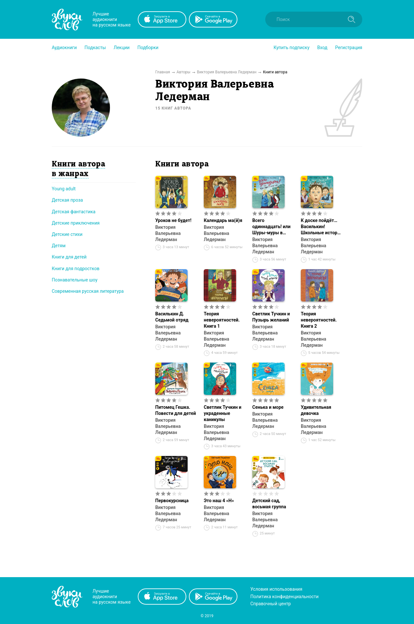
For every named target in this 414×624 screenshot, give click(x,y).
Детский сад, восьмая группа (269, 503)
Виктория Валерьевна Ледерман (167, 233)
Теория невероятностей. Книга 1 (222, 320)
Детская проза (67, 200)
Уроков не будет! (173, 220)
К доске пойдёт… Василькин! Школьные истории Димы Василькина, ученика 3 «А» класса (322, 227)
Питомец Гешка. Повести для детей (175, 410)
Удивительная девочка (316, 410)
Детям (59, 245)
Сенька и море (268, 407)
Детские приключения (76, 223)
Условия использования (276, 589)
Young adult (64, 188)
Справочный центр (270, 603)
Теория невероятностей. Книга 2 (319, 320)
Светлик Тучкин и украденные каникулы (222, 413)
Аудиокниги (64, 47)
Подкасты (95, 47)
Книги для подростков (75, 268)
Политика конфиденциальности (284, 596)
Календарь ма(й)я (223, 220)
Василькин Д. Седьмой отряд (172, 317)
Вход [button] (322, 47)
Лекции (121, 47)
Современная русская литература (88, 291)
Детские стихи (67, 234)
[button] (64, 47)
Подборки (147, 47)
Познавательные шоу (74, 279)
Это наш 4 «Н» (219, 500)
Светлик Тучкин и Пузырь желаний (271, 317)
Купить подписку (292, 47)
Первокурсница (172, 500)
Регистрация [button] (348, 47)
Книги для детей (69, 256)
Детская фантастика (73, 211)
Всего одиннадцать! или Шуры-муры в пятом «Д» (271, 227)
